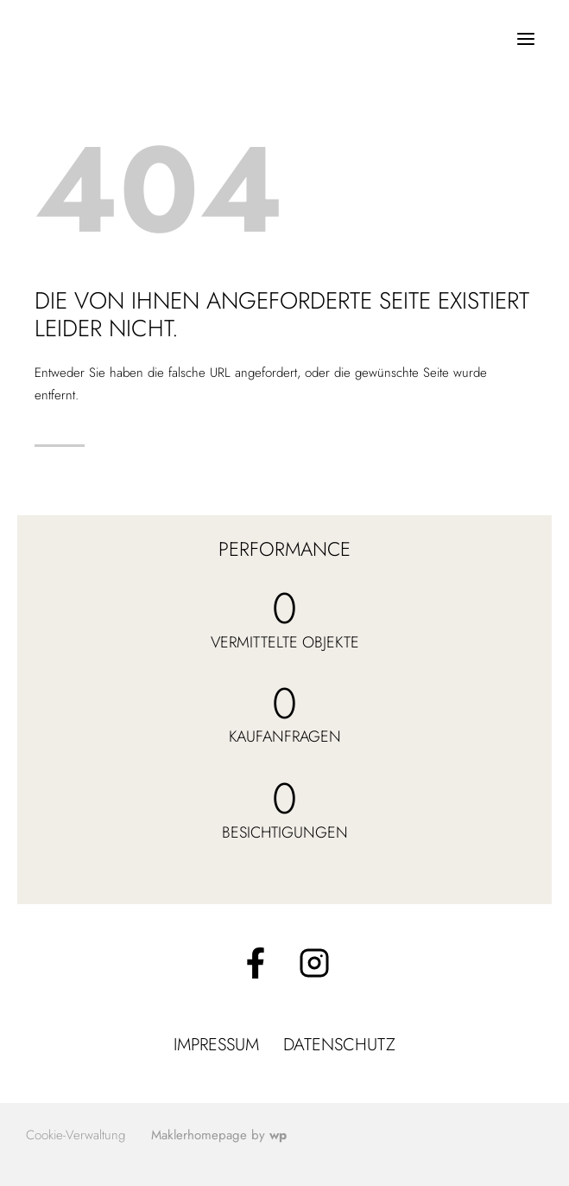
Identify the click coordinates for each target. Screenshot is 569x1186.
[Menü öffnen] (525, 38)
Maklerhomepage (199, 1135)
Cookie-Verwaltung (75, 1135)
